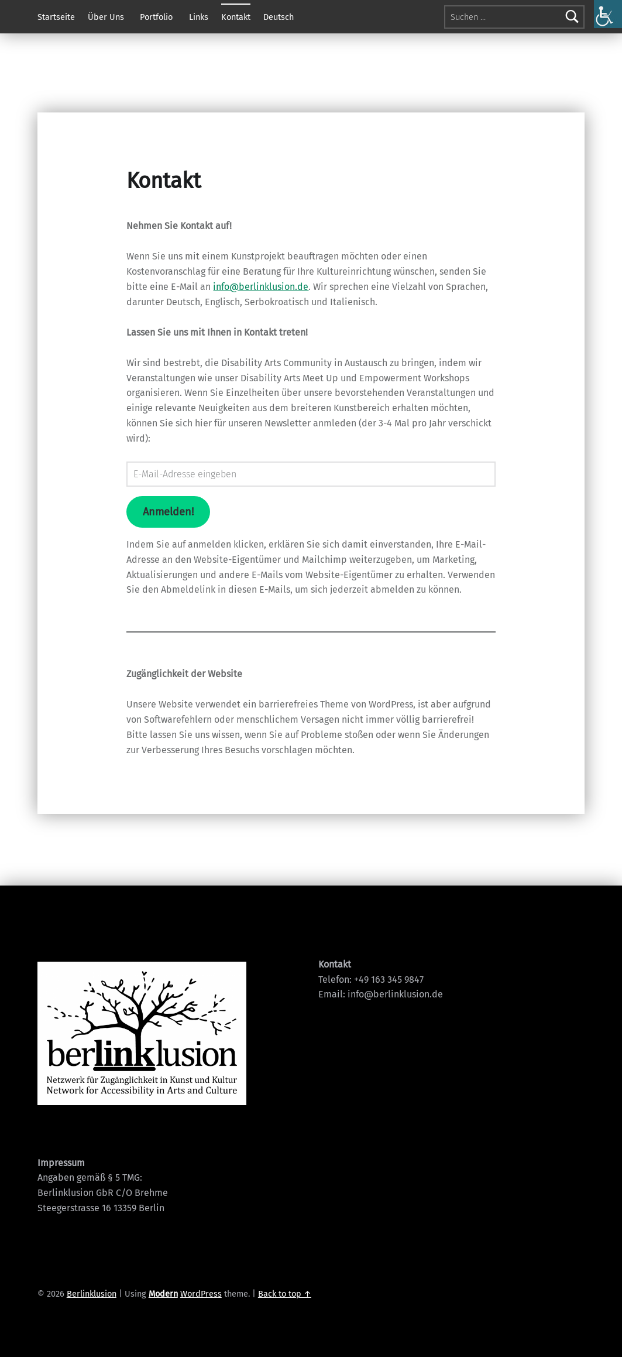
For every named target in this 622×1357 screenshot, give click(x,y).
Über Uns (106, 17)
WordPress (201, 1293)
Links (198, 17)
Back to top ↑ (284, 1293)
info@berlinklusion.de (260, 286)
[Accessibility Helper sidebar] (608, 14)
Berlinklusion (91, 1293)
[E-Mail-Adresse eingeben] (310, 474)
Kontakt (235, 17)
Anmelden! (168, 511)
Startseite (56, 17)
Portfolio (156, 17)
